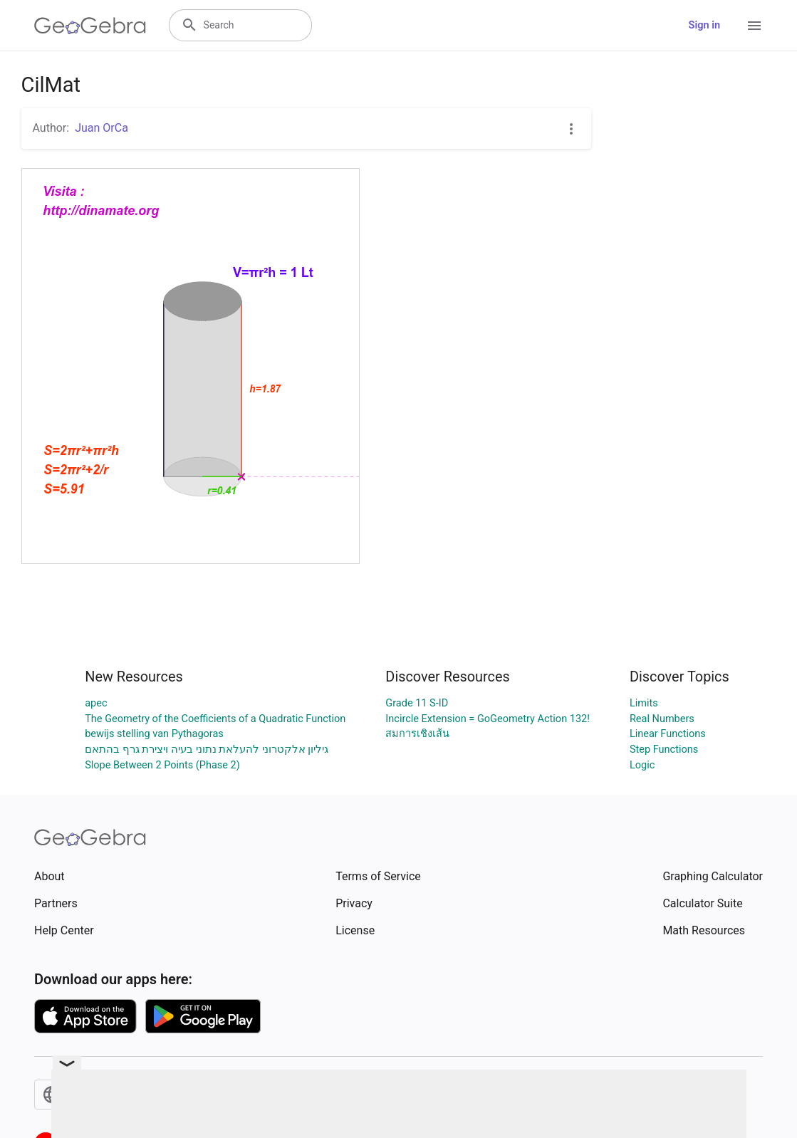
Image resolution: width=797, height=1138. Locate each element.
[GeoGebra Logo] (90, 25)
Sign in (704, 25)
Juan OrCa (101, 128)
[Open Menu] (754, 25)
